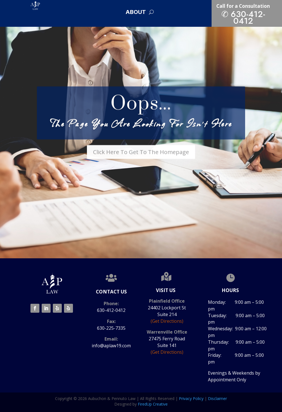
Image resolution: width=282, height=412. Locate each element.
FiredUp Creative (153, 404)
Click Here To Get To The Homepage (141, 158)
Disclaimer (217, 398)
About (135, 12)
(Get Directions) (167, 321)
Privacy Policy (191, 398)
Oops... (141, 110)
